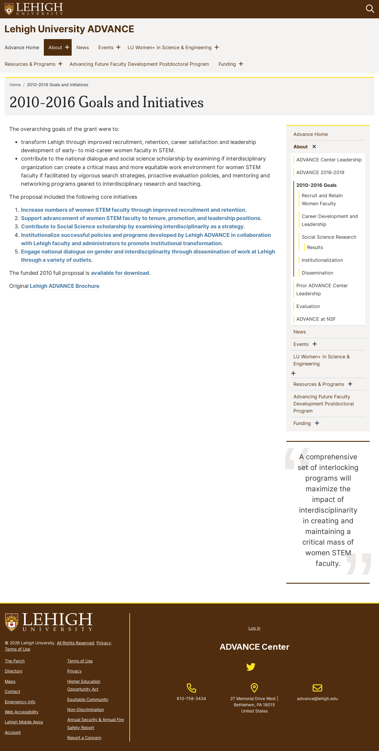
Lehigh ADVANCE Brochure (64, 286)
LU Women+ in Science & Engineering (171, 47)
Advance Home (23, 47)
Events (107, 47)
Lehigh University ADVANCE (69, 28)
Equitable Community (87, 699)
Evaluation (308, 306)
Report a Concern (84, 737)
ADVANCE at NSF (316, 319)
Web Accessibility (21, 712)
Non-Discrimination (85, 709)
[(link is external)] (251, 669)
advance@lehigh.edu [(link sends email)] (317, 692)
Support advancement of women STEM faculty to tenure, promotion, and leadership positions (140, 218)
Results (315, 247)
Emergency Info (20, 702)
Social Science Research (329, 237)
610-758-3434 (191, 698)
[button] (369, 9)
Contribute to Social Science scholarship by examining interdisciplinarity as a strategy (132, 226)
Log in (254, 628)
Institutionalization (322, 260)
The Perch (15, 661)
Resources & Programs (31, 64)
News (83, 47)
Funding (228, 64)
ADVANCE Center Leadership (329, 159)
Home (15, 85)
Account (13, 732)
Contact (12, 691)
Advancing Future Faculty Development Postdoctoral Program (140, 64)
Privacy (104, 643)
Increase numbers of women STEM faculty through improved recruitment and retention (133, 210)
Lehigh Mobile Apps (24, 722)
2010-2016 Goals (316, 185)
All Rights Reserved (75, 643)
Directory (14, 671)
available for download (120, 273)
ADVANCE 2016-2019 (320, 172)
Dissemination (317, 272)
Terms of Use (17, 649)
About (57, 47)
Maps (10, 681)
